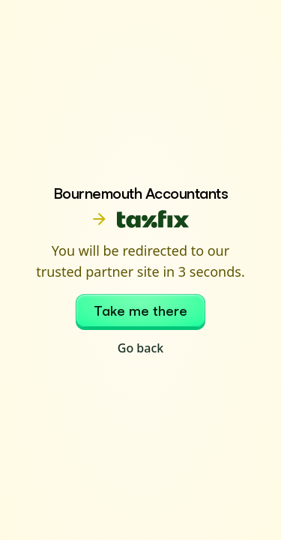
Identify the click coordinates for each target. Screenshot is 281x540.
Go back (140, 348)
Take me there (140, 310)
